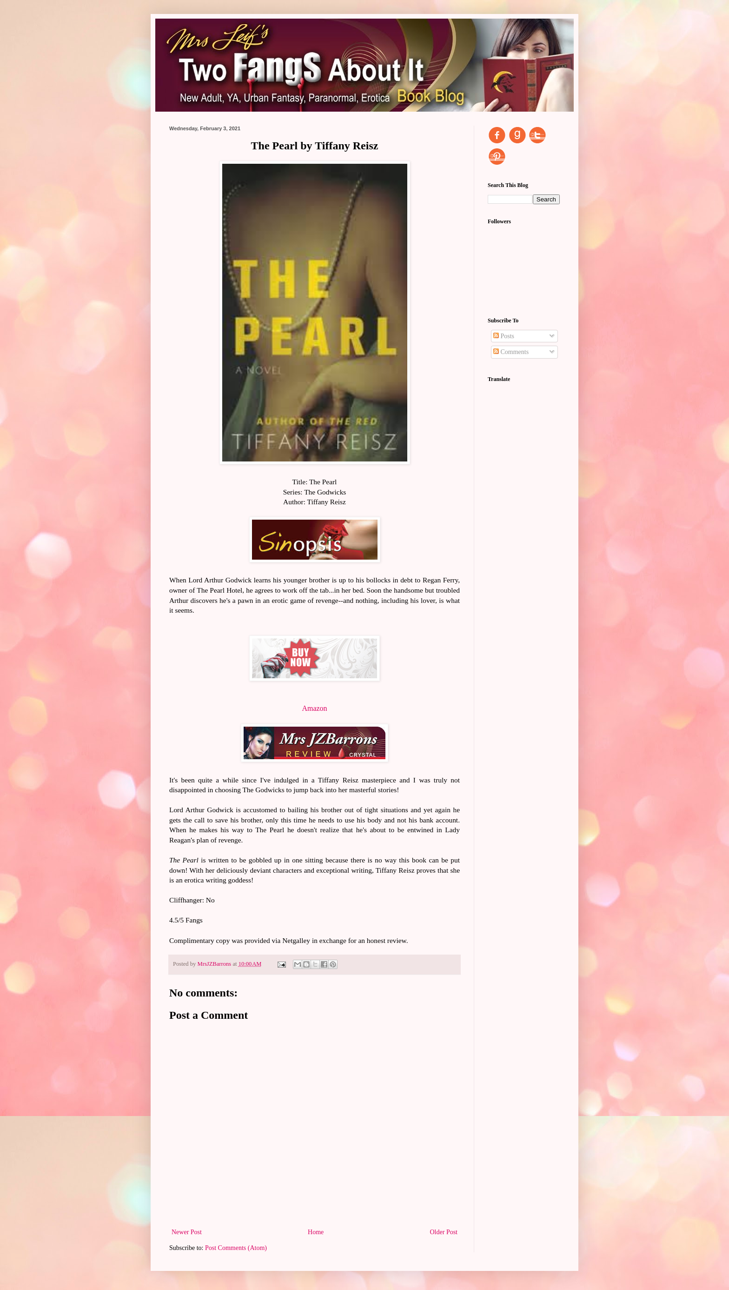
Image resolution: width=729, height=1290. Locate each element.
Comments (511, 351)
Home (316, 1232)
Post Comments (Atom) (236, 1247)
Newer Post (187, 1232)
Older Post (444, 1232)
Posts (503, 336)
